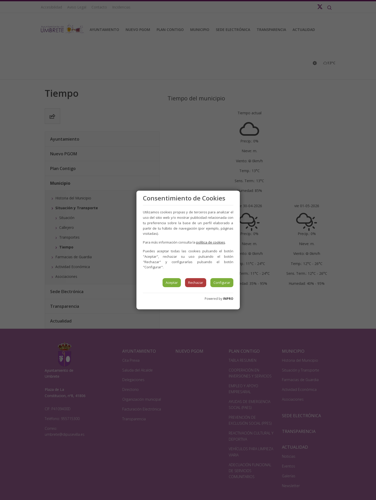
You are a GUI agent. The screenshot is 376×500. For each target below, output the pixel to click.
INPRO (228, 298)
